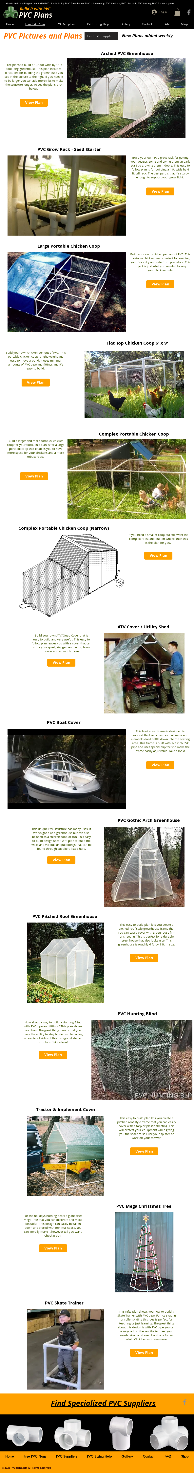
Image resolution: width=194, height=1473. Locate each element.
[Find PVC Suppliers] (101, 36)
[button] (177, 12)
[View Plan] (34, 103)
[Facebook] (189, 12)
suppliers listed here (71, 849)
